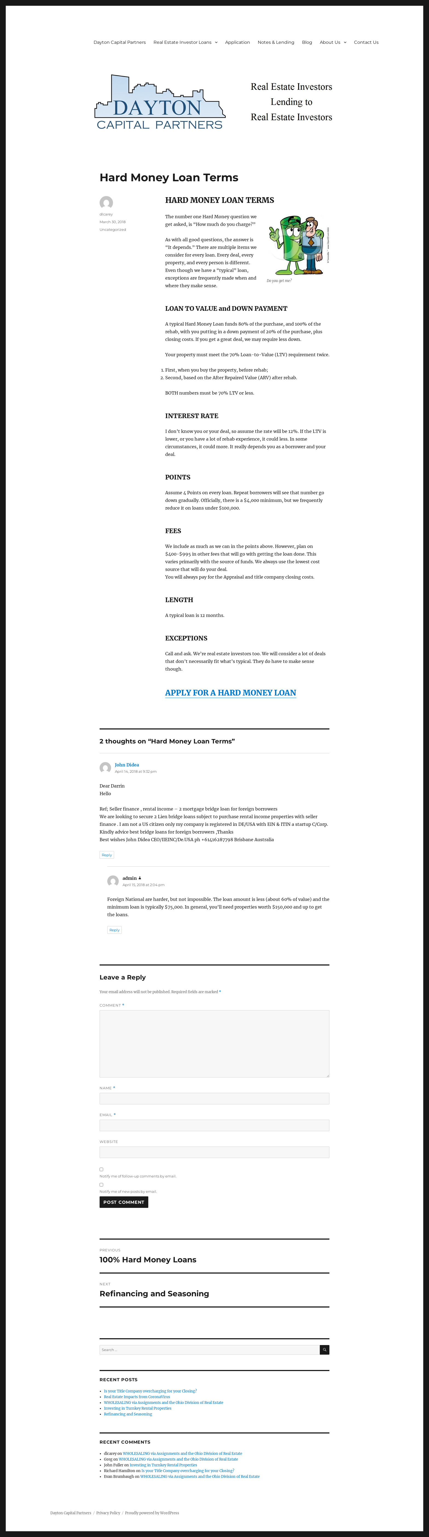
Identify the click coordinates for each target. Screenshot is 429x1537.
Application (237, 42)
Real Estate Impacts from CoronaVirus (137, 1397)
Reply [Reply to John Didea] (107, 855)
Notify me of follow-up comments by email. (138, 1176)
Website (109, 1141)
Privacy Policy (108, 1513)
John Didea (127, 765)
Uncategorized (113, 229)
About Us (330, 42)
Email (108, 1115)
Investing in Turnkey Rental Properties (138, 1408)
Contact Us (366, 42)
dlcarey (106, 214)
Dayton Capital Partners (120, 42)
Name (107, 1088)
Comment (112, 1005)
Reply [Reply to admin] (114, 930)
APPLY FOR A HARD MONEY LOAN (230, 693)
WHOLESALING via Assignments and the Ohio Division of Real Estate (163, 1402)
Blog (307, 42)
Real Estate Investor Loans (182, 42)
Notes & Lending (276, 42)
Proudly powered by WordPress (152, 1513)
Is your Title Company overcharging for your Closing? (150, 1391)
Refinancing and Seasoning (128, 1414)
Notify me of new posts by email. (128, 1191)
